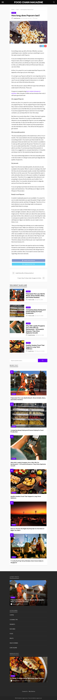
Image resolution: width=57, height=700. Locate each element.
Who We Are (32, 691)
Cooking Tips (14, 619)
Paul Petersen (17, 18)
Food (13, 12)
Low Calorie (13, 647)
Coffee (12, 615)
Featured (12, 629)
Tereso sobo (31, 299)
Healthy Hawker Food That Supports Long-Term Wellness (35, 347)
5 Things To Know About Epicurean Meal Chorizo (27, 678)
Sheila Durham (31, 335)
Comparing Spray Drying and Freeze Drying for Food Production (36, 311)
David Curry (31, 351)
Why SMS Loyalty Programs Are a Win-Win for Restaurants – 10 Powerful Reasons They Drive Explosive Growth (35, 329)
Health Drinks (14, 643)
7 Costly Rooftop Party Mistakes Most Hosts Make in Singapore (27, 561)
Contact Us (25, 691)
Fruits (11, 638)
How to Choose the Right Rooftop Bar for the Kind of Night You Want (27, 529)
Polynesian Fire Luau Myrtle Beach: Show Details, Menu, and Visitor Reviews (35, 295)
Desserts (12, 624)
